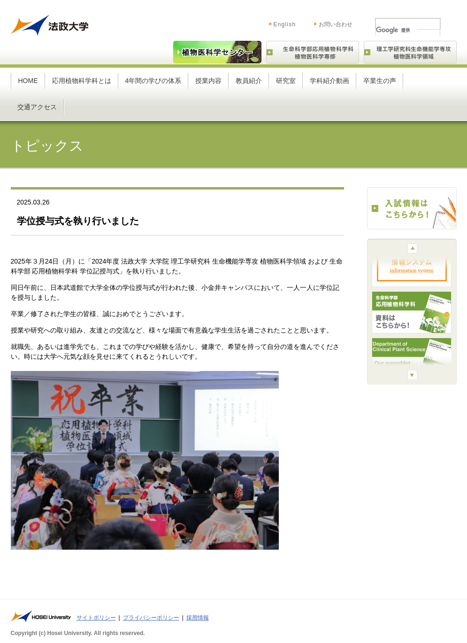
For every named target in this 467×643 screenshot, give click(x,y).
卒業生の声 (379, 80)
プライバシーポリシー (151, 617)
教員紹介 (249, 80)
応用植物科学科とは (81, 80)
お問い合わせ (335, 24)
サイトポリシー (96, 617)
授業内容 (208, 80)
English (275, 22)
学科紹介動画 (329, 80)
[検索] (396, 30)
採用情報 (197, 617)
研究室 (286, 80)
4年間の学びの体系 (153, 80)
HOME (28, 80)
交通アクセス (37, 107)
